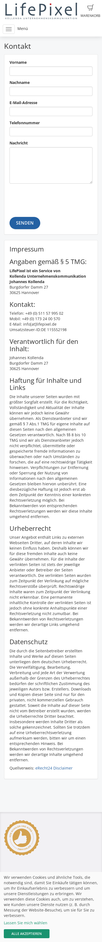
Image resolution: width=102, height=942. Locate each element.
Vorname (18, 62)
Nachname (20, 82)
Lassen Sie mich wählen (25, 922)
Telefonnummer (25, 122)
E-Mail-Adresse (23, 102)
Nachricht (19, 143)
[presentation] (51, 198)
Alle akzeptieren (26, 933)
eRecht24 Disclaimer (54, 768)
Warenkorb (90, 11)
